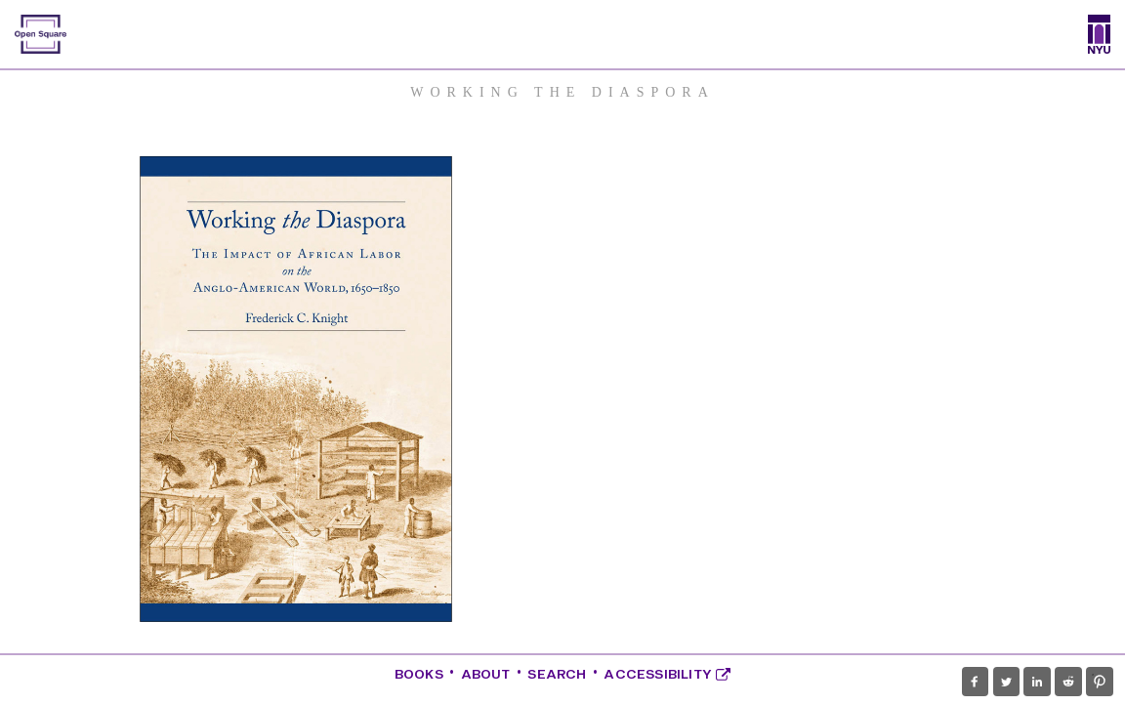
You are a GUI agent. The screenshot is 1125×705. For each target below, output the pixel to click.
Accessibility (667, 674)
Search (556, 674)
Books (419, 674)
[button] (975, 681)
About (486, 674)
